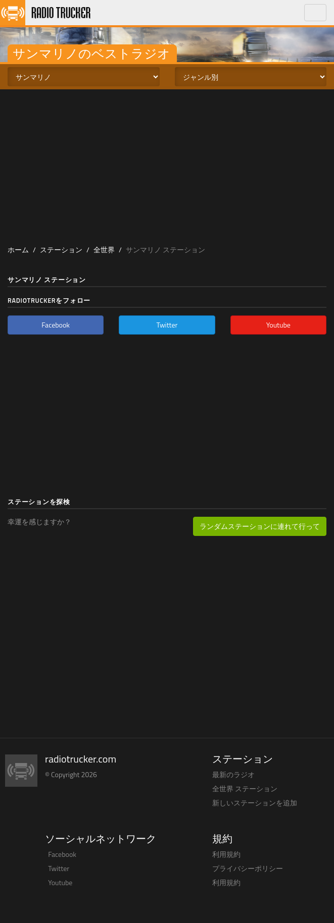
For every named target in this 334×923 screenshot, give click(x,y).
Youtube (60, 882)
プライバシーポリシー (247, 868)
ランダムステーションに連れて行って (260, 526)
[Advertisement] (167, 165)
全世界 (104, 249)
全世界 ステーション (244, 788)
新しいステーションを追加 (254, 802)
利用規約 (226, 854)
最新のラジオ (233, 774)
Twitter (58, 868)
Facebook (62, 854)
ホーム (18, 249)
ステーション (61, 249)
